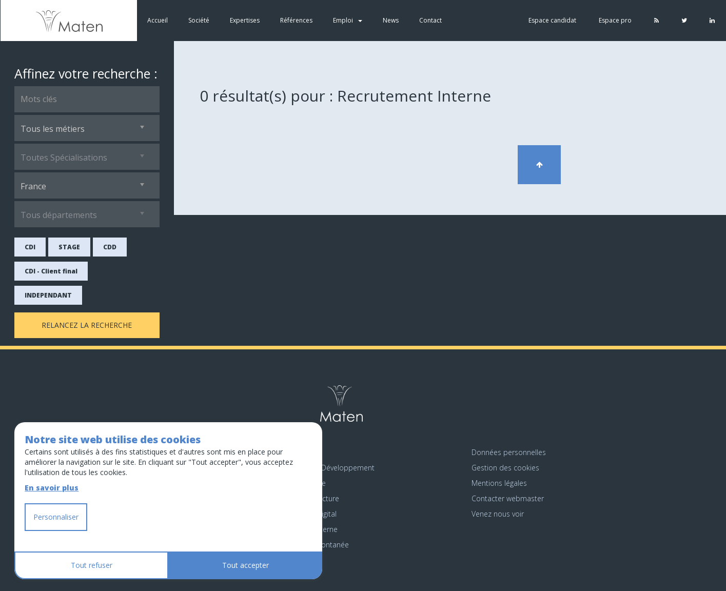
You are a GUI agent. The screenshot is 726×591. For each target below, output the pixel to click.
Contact (430, 20)
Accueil (157, 20)
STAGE (69, 247)
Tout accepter (245, 565)
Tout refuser (91, 565)
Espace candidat (552, 20)
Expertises (244, 20)
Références (296, 20)
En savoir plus (52, 488)
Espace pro (615, 20)
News (390, 20)
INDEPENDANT (48, 295)
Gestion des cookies (505, 467)
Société (198, 20)
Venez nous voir (498, 514)
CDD (109, 247)
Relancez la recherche (87, 325)
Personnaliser (56, 517)
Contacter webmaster (508, 498)
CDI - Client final (51, 271)
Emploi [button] (347, 20)
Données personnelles (509, 452)
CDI (30, 247)
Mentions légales (499, 483)
